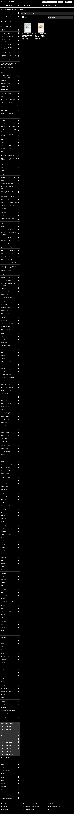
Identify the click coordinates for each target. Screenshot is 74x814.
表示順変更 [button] (51, 17)
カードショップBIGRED (8, 2)
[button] (65, 5)
